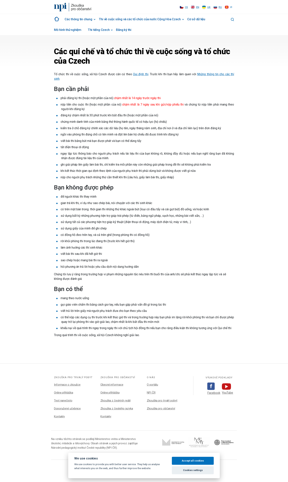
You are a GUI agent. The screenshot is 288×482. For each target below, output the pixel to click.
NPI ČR (151, 392)
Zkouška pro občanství (161, 408)
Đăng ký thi (123, 30)
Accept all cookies (193, 460)
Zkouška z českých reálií (115, 400)
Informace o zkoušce (67, 384)
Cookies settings (193, 470)
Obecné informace (111, 384)
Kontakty (59, 416)
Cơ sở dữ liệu (196, 19)
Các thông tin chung (78, 19)
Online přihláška (63, 392)
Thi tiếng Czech (99, 30)
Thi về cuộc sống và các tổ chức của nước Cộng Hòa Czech (140, 19)
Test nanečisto (63, 400)
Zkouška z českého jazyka (116, 408)
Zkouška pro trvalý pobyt (162, 400)
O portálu (152, 384)
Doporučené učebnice (67, 408)
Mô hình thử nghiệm (67, 30)
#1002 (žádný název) (56, 19)
